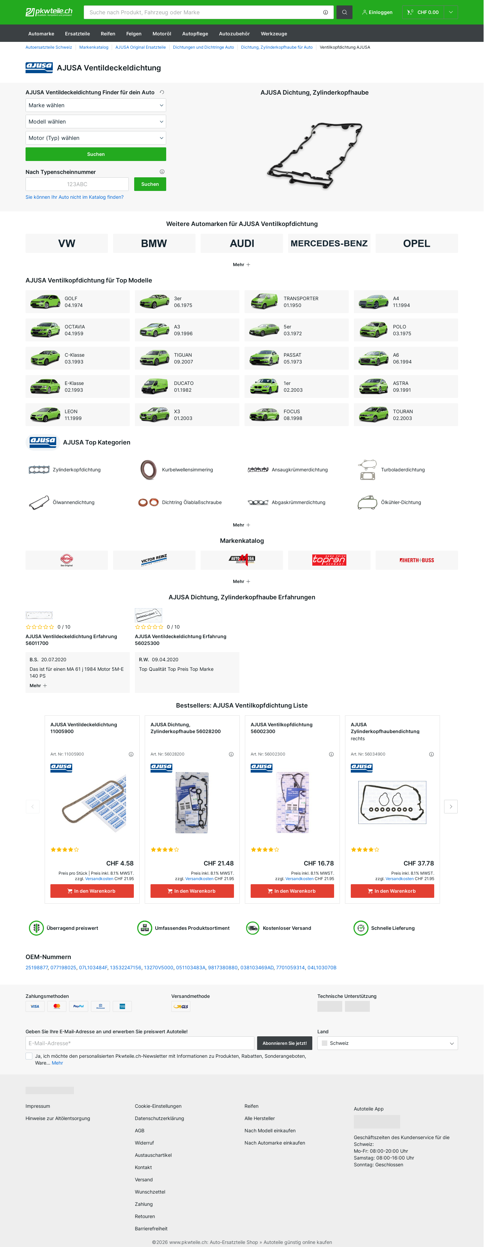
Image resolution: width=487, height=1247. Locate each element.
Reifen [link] (251, 1099)
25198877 (37, 960)
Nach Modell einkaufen (270, 1124)
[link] (430, 12)
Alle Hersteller (260, 1111)
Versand (144, 1173)
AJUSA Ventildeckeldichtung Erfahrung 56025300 (180, 639)
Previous (33, 800)
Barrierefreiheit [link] (151, 1222)
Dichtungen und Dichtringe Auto (203, 47)
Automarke (41, 33)
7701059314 (290, 960)
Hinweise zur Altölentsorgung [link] (58, 1111)
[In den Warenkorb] (92, 884)
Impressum (38, 1099)
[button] (325, 12)
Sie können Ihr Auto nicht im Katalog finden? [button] (75, 197)
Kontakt (143, 1160)
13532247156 (125, 960)
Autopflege (195, 33)
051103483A (190, 960)
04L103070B (322, 960)
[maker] (96, 105)
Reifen (108, 33)
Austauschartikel (153, 1148)
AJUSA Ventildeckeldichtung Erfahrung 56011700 (71, 639)
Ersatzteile (77, 33)
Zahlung (144, 1197)
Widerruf (144, 1136)
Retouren (145, 1209)
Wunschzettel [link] (150, 1185)
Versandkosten (99, 871)
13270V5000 (158, 960)
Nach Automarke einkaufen (275, 1136)
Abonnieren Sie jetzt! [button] (285, 1036)
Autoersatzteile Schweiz (49, 47)
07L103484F (93, 960)
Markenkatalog (93, 47)
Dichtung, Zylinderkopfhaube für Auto (277, 47)
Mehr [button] (57, 1056)
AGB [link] (139, 1124)
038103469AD (256, 960)
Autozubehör (234, 33)
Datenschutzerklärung (159, 1111)
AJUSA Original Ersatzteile (140, 47)
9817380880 (223, 960)
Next (451, 800)
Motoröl (162, 33)
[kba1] (77, 184)
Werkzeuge (274, 33)
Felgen (134, 33)
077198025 (63, 960)
